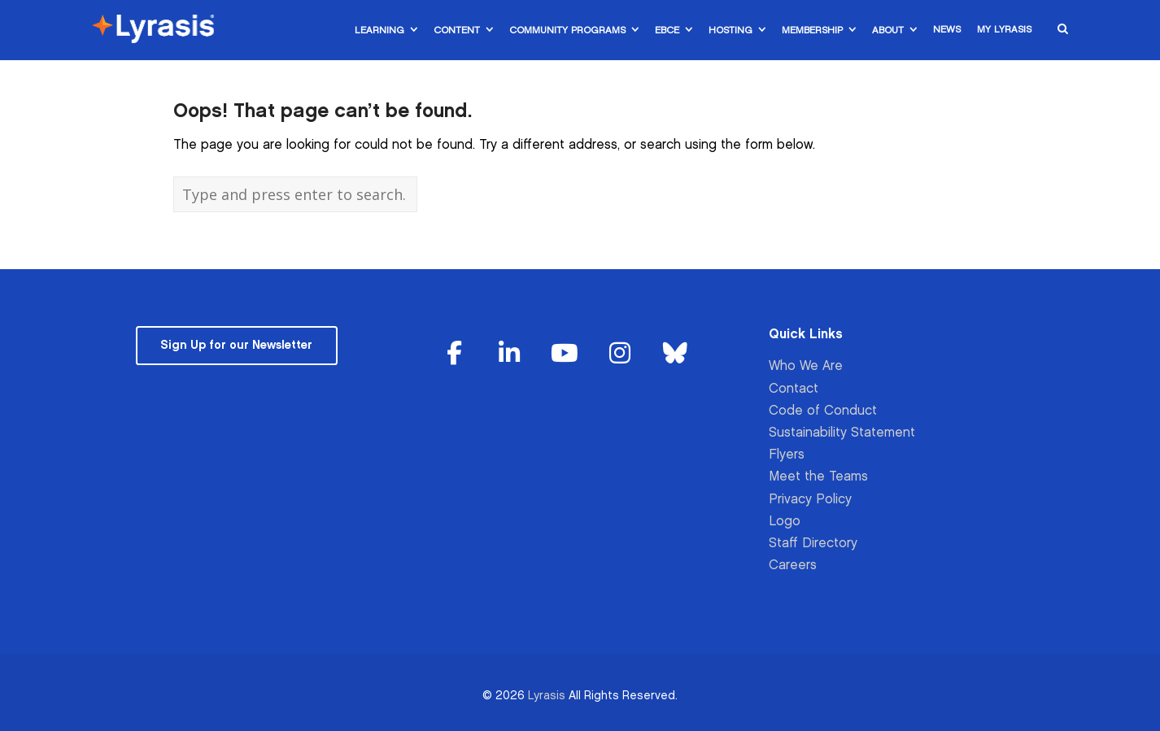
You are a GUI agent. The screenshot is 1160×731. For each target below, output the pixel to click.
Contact (793, 389)
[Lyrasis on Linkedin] (510, 354)
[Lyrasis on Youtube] (564, 354)
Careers (793, 565)
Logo (784, 522)
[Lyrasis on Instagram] (619, 354)
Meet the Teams (818, 477)
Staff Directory (813, 543)
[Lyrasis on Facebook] (454, 354)
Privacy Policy (810, 500)
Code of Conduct (823, 411)
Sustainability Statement (842, 433)
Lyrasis (546, 695)
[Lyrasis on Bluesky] (675, 354)
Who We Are (806, 366)
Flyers (787, 455)
